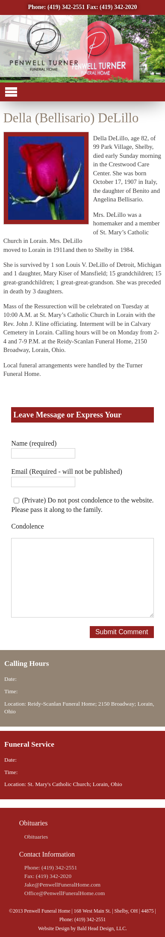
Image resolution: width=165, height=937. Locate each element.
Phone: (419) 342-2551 (56, 7)
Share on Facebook (13, 395)
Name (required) (33, 443)
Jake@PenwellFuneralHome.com (62, 884)
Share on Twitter (33, 395)
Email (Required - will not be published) (66, 471)
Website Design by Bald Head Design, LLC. (82, 928)
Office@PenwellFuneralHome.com (64, 893)
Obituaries (36, 837)
